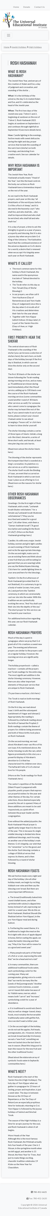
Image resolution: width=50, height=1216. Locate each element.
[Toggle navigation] (8, 35)
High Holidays (35, 47)
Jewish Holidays (19, 47)
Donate (26, 7)
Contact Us (39, 7)
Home (16, 7)
